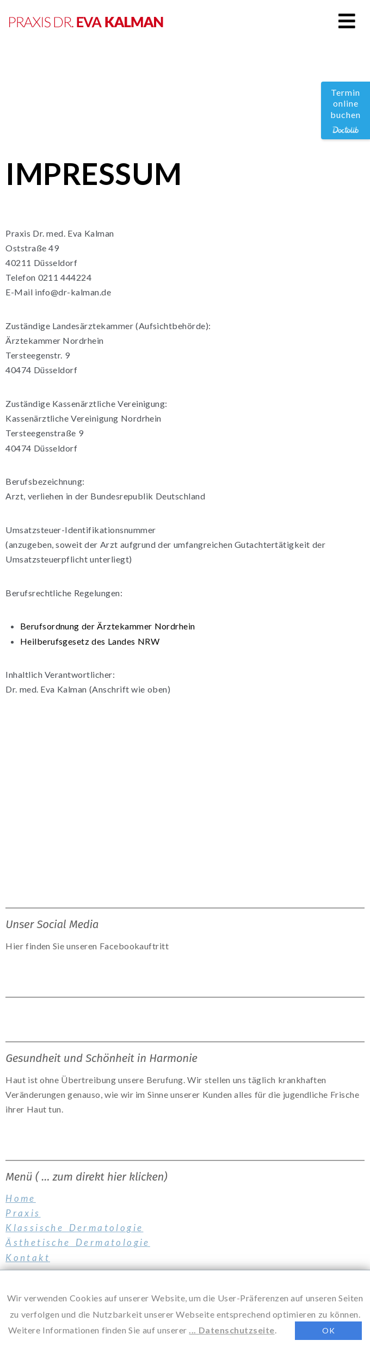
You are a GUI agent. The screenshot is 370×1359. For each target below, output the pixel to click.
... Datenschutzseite (231, 1330)
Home (20, 1198)
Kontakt (27, 1257)
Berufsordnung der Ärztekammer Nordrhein (107, 626)
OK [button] (328, 1330)
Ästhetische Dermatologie (77, 1242)
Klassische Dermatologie (74, 1227)
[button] (346, 20)
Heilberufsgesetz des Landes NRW (89, 641)
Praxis (22, 1213)
